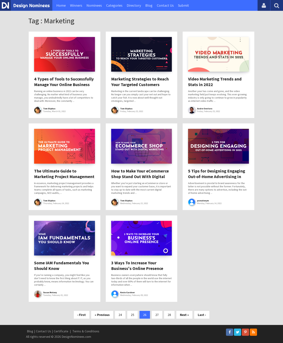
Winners (76, 5)
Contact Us (165, 5)
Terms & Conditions (85, 331)
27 (157, 315)
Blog (149, 5)
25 (132, 315)
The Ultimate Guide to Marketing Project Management (64, 173)
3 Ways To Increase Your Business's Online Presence (137, 265)
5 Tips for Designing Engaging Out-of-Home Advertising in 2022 (216, 176)
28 (169, 315)
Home (61, 5)
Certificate (61, 331)
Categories (114, 5)
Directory (134, 5)
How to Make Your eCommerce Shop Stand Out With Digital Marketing (140, 176)
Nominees (94, 5)
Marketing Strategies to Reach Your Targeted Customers (140, 81)
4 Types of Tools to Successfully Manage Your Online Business (64, 81)
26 (144, 315)
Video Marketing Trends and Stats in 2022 (215, 81)
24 (120, 315)
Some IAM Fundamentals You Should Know (61, 265)
